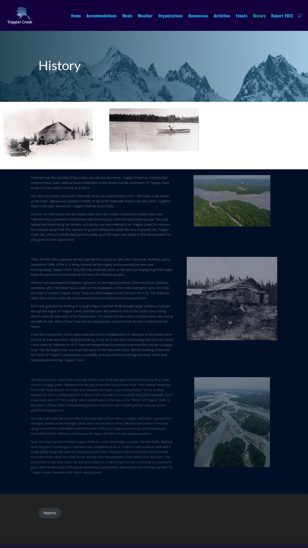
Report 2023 (282, 16)
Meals (127, 16)
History (259, 16)
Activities (222, 16)
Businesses (198, 16)
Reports (49, 513)
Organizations (170, 16)
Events (241, 16)
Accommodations (101, 16)
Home (76, 16)
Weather (145, 16)
